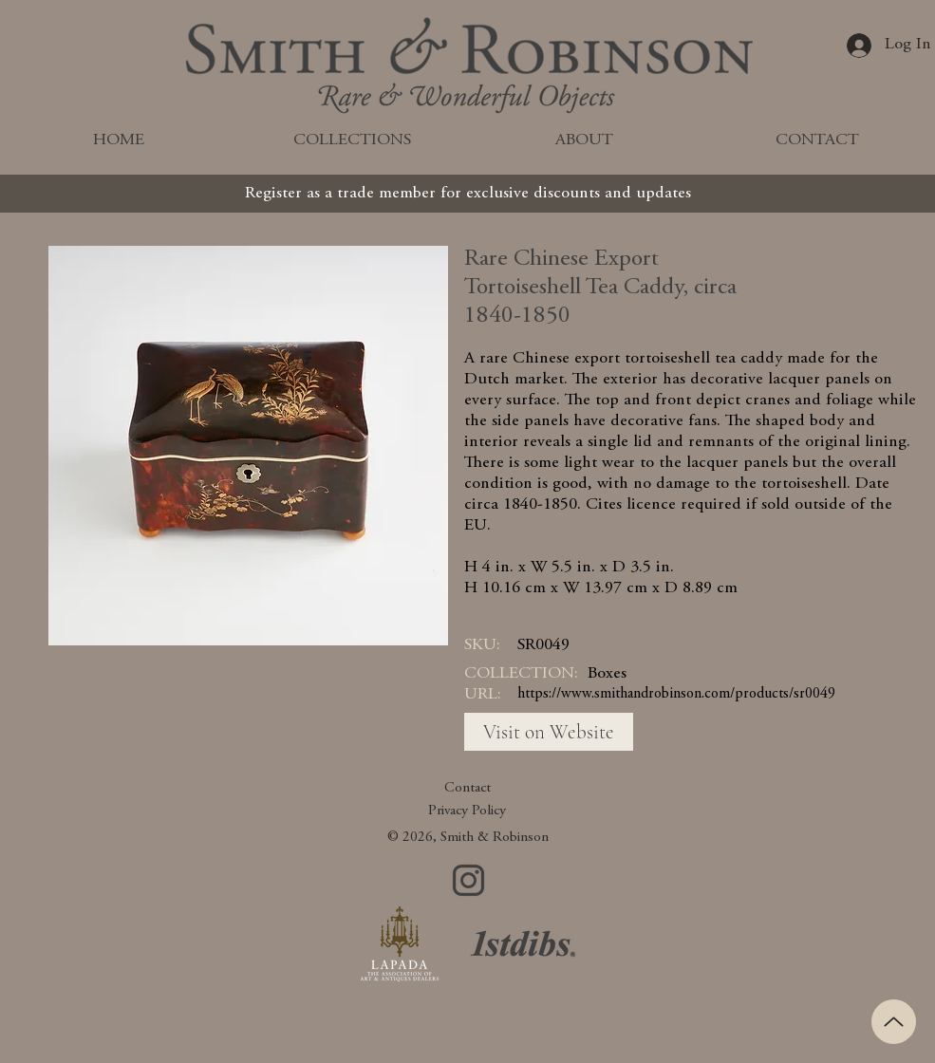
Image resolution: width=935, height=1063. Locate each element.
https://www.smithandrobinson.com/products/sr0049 (676, 693)
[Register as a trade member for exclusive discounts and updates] (468, 194)
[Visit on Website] (548, 732)
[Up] (893, 1021)
